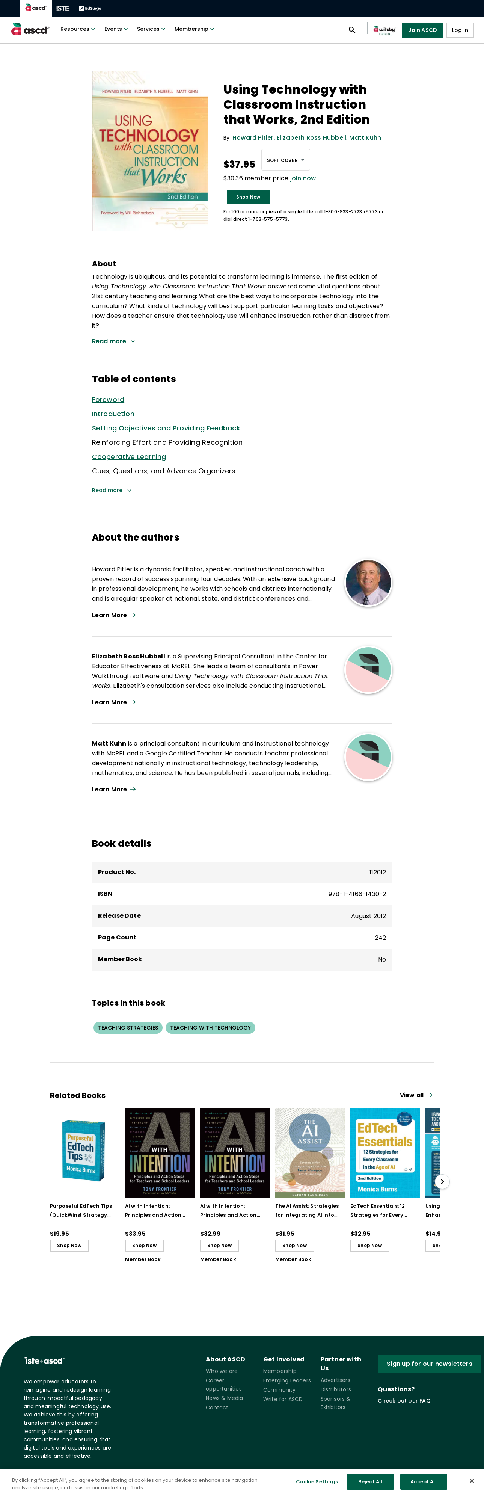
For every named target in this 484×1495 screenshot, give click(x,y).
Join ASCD (422, 30)
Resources (78, 29)
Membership (195, 29)
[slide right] (442, 1181)
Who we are (222, 1371)
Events (117, 29)
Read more (111, 490)
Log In (460, 30)
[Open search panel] (352, 30)
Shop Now (248, 197)
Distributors (336, 1389)
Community (279, 1390)
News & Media (224, 1398)
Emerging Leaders (287, 1380)
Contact (217, 1407)
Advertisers (335, 1380)
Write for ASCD (283, 1399)
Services (152, 29)
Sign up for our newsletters (429, 1363)
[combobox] (286, 159)
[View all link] (417, 1095)
